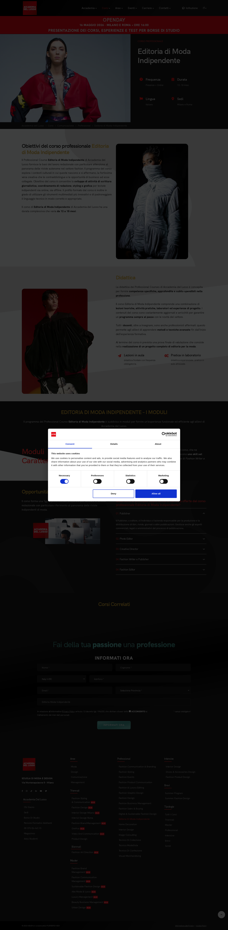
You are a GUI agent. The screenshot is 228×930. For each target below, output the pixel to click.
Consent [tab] (69, 444)
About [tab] (158, 444)
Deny (113, 493)
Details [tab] (114, 444)
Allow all (156, 493)
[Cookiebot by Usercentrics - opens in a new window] (164, 434)
